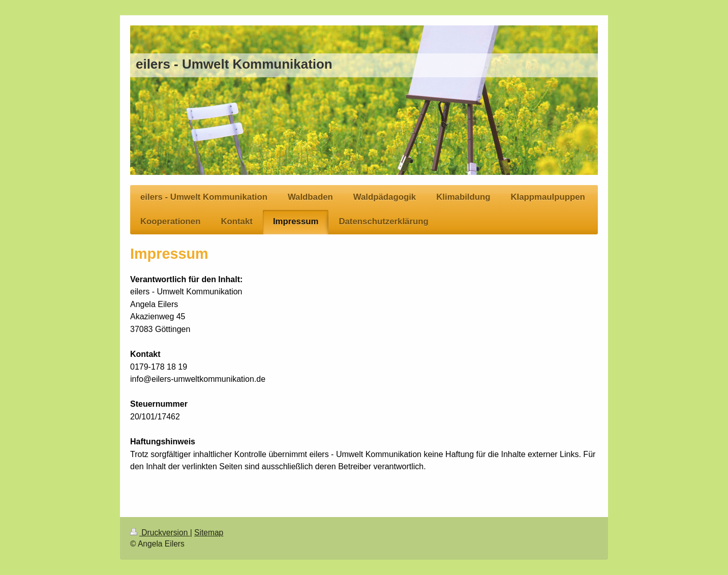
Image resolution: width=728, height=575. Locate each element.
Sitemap (208, 532)
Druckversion (160, 532)
